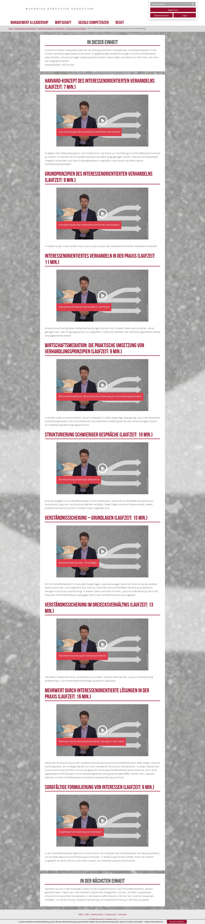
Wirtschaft (63, 22)
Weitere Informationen (154, 921)
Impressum (111, 914)
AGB (87, 914)
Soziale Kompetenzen (93, 22)
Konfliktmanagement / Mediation (51, 28)
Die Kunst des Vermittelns (76, 28)
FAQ (80, 914)
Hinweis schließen (176, 921)
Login (184, 15)
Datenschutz (97, 914)
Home (10, 28)
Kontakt (123, 914)
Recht (119, 22)
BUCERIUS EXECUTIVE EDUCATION (60, 8)
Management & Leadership (29, 22)
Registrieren (173, 10)
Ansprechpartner (161, 15)
